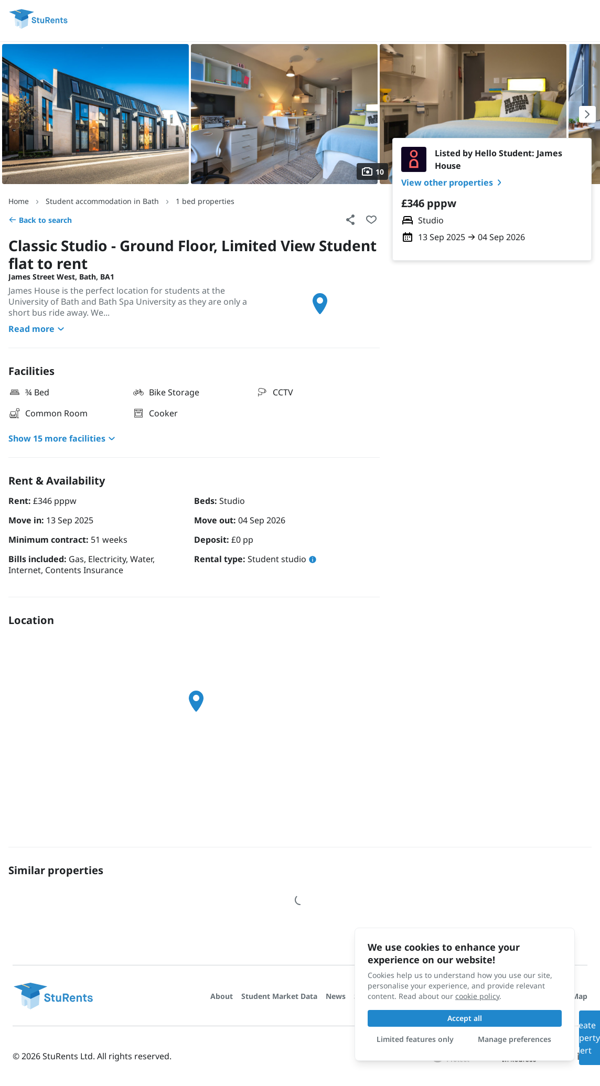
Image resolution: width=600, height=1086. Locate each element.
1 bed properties (205, 201)
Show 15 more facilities (63, 438)
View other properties (453, 182)
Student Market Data (279, 996)
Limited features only (415, 1039)
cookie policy (477, 996)
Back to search (40, 220)
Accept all (464, 1018)
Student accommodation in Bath (102, 201)
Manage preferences (514, 1039)
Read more (37, 328)
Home (18, 201)
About (221, 996)
